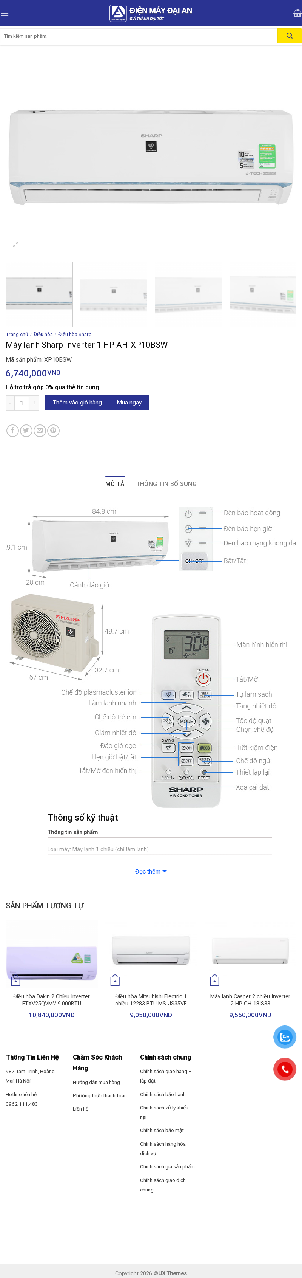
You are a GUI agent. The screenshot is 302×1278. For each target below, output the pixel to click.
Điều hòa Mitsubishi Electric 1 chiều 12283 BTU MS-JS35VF (151, 1000)
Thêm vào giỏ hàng (77, 402)
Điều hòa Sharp (75, 334)
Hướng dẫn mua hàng (96, 1082)
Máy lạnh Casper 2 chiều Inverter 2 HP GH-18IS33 (250, 1000)
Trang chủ (17, 334)
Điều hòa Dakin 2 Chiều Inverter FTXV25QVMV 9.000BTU (51, 1000)
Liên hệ (80, 1109)
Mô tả (115, 484)
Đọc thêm (147, 871)
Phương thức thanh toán (100, 1095)
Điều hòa (43, 334)
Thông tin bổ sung (166, 484)
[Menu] (4, 13)
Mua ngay (129, 402)
